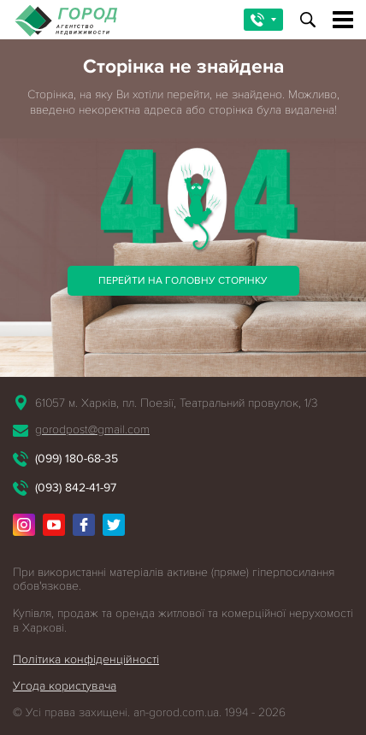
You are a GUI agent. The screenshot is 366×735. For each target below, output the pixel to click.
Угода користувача (64, 686)
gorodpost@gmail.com (92, 429)
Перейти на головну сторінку (183, 280)
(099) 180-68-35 (76, 458)
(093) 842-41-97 (75, 487)
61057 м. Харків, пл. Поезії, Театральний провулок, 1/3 (176, 403)
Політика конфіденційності (86, 659)
